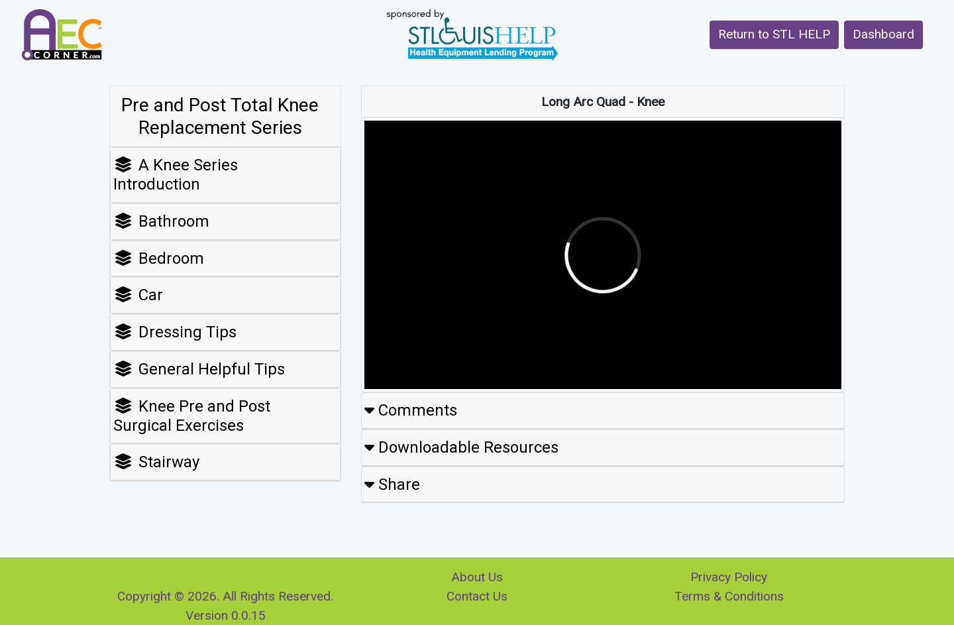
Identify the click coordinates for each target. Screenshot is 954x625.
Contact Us (477, 596)
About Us (477, 577)
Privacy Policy (728, 577)
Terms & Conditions (729, 596)
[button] (774, 35)
